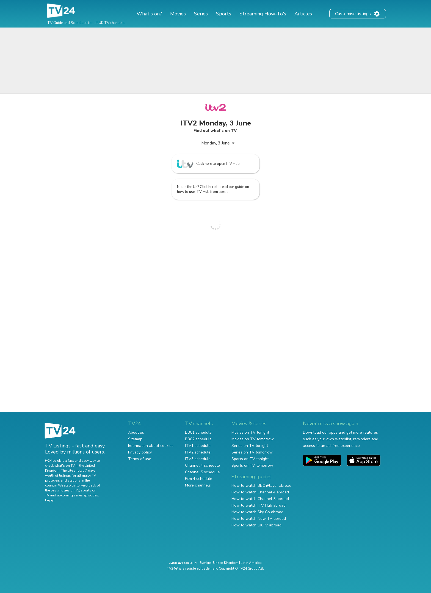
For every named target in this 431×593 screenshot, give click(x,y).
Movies (178, 13)
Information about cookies (150, 445)
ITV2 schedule (198, 452)
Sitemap (135, 439)
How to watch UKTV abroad (256, 525)
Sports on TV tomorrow (252, 465)
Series (201, 13)
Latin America (251, 563)
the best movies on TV (62, 490)
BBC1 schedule (198, 432)
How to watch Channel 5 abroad (260, 498)
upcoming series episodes (77, 495)
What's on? (149, 13)
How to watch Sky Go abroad (257, 512)
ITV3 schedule (198, 458)
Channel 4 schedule (202, 465)
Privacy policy (140, 452)
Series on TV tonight (249, 445)
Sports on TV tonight (250, 458)
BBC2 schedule (198, 439)
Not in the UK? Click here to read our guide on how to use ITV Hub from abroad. (213, 189)
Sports (223, 13)
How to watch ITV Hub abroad (258, 505)
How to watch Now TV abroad (258, 518)
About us (136, 432)
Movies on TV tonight (250, 432)
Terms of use (139, 458)
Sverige (205, 563)
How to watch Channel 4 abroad (260, 492)
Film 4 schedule (198, 478)
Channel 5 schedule (202, 472)
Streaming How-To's (262, 13)
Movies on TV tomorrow (252, 439)
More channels (198, 485)
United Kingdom (225, 563)
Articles (303, 13)
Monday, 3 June (215, 143)
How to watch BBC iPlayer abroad (261, 485)
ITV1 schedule (198, 445)
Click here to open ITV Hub (208, 164)
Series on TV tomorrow (252, 452)
